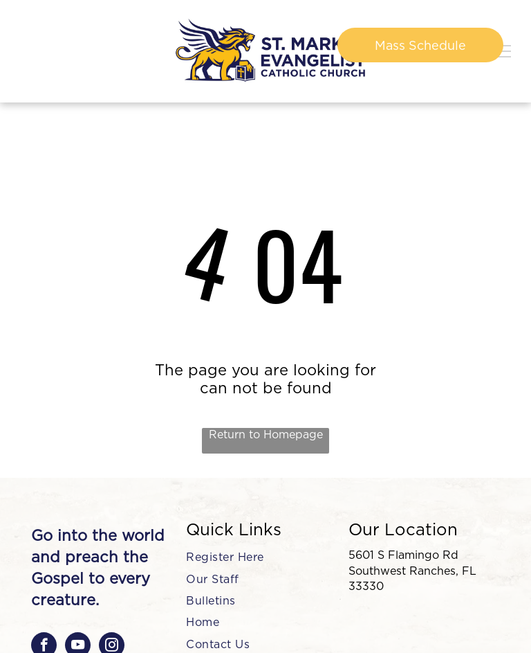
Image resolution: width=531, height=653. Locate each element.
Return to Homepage (266, 434)
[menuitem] (260, 557)
